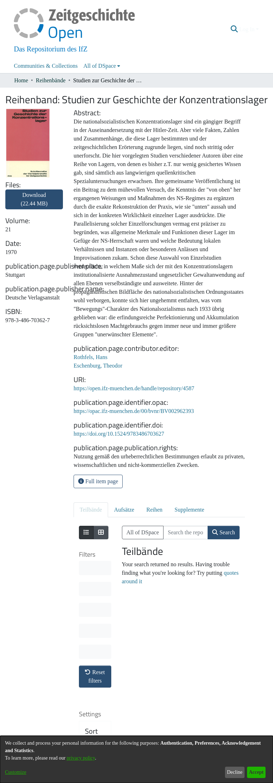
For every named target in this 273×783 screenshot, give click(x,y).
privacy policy (81, 758)
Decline (234, 772)
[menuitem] (102, 66)
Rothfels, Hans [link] (90, 357)
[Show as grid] (100, 532)
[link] (34, 203)
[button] (234, 29)
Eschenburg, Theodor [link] (98, 366)
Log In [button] (247, 29)
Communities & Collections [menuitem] (46, 66)
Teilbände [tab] (91, 510)
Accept (256, 772)
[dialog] (136, 759)
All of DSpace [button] (100, 66)
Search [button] (223, 532)
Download (34, 199)
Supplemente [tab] (189, 510)
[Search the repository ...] (185, 532)
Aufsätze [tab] (124, 510)
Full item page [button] (98, 481)
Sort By (91, 630)
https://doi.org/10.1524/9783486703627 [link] (119, 434)
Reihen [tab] (154, 510)
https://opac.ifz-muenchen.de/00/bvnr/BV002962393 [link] (134, 411)
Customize (15, 772)
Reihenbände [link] (51, 80)
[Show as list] (86, 532)
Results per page (96, 689)
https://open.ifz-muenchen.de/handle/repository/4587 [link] (134, 388)
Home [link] (21, 80)
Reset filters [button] (95, 571)
